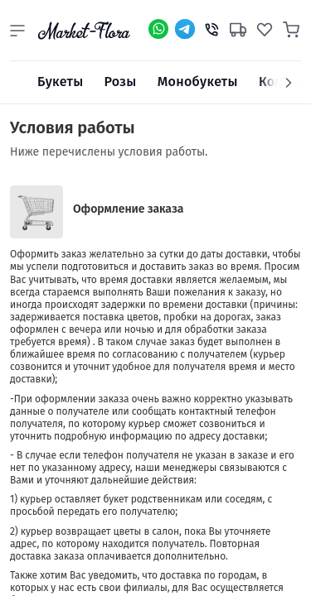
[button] (17, 30)
